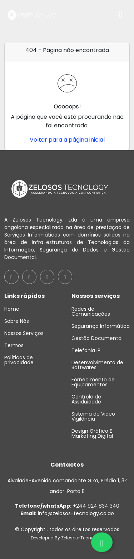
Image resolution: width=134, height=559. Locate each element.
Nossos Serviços (24, 333)
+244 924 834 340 (67, 505)
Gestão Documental (97, 338)
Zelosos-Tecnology (82, 538)
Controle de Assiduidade (86, 399)
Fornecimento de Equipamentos (93, 382)
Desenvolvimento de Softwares (97, 365)
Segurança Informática (100, 326)
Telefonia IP (85, 350)
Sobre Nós (16, 321)
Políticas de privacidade (19, 360)
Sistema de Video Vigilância (93, 416)
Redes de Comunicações (90, 311)
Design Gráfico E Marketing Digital (92, 433)
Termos (14, 345)
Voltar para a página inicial (67, 140)
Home (11, 308)
